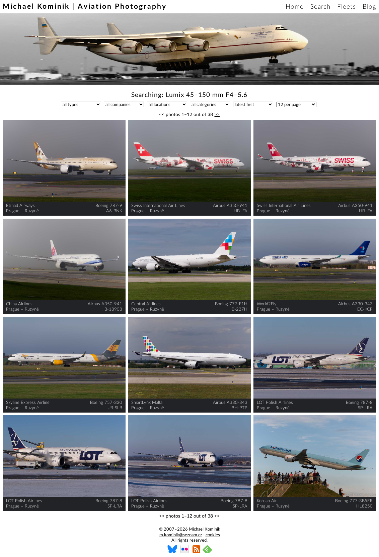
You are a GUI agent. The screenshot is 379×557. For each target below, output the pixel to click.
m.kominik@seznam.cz (180, 535)
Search (320, 6)
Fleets (346, 6)
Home (295, 6)
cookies (213, 535)
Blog (369, 6)
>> (217, 114)
